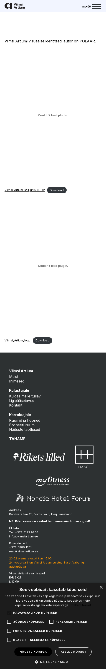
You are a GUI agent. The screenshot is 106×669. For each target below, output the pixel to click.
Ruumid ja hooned (24, 420)
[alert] (53, 626)
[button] (53, 661)
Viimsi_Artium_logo (17, 340)
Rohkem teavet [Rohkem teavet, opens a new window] (80, 605)
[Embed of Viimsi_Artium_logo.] (53, 266)
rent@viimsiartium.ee (23, 551)
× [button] (101, 587)
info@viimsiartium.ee (23, 536)
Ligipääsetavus (21, 400)
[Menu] (91, 6)
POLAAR (87, 41)
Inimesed (16, 381)
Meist (13, 376)
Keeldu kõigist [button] (73, 651)
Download (57, 190)
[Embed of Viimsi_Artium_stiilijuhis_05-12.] (53, 115)
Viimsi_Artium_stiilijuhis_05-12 (25, 190)
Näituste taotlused (24, 429)
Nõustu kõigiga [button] (33, 651)
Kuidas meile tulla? (25, 396)
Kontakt (15, 405)
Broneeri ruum (22, 425)
